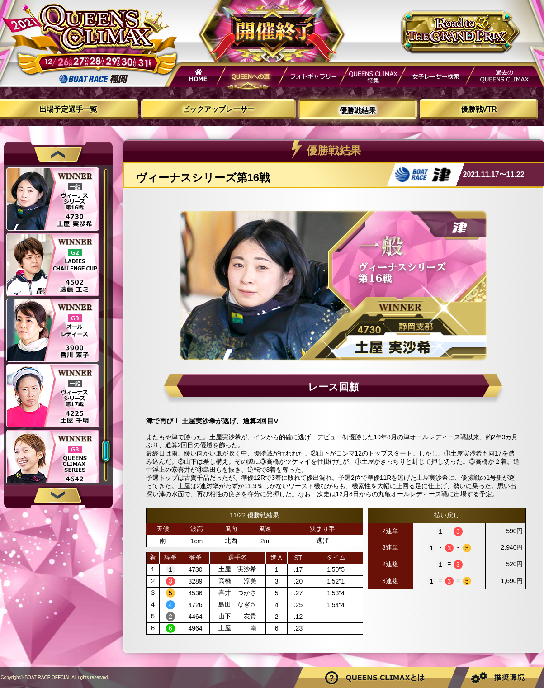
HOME (195, 78)
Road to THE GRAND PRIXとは (376, 677)
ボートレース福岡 (94, 78)
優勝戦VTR (479, 109)
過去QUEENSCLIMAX (505, 78)
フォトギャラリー (314, 78)
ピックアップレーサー (218, 109)
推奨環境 (501, 677)
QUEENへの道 (253, 78)
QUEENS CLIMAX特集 (373, 78)
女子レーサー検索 (435, 78)
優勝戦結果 (358, 110)
